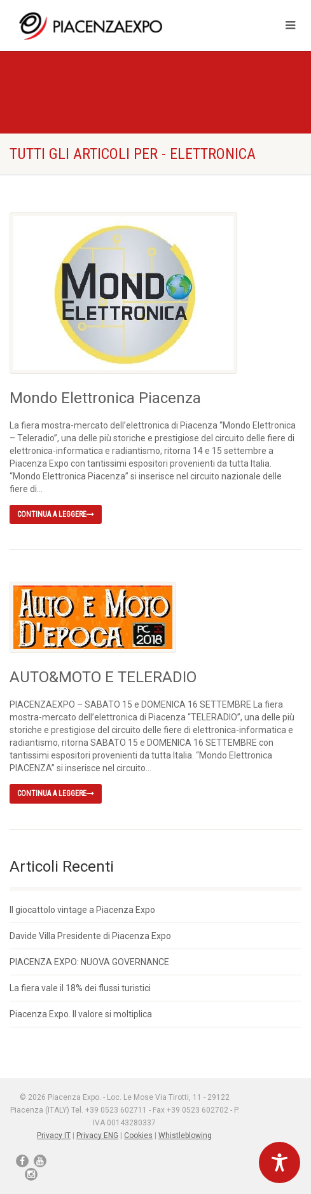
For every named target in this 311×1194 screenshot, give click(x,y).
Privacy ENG (97, 1135)
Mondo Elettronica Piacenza (105, 398)
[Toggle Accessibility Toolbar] (279, 1162)
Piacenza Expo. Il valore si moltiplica (81, 1014)
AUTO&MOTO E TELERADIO (103, 677)
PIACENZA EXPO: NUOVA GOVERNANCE (89, 962)
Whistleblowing (185, 1135)
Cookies (138, 1135)
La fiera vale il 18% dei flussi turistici (80, 988)
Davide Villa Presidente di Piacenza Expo (90, 936)
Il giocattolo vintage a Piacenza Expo (82, 910)
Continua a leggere (55, 514)
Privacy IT (54, 1135)
